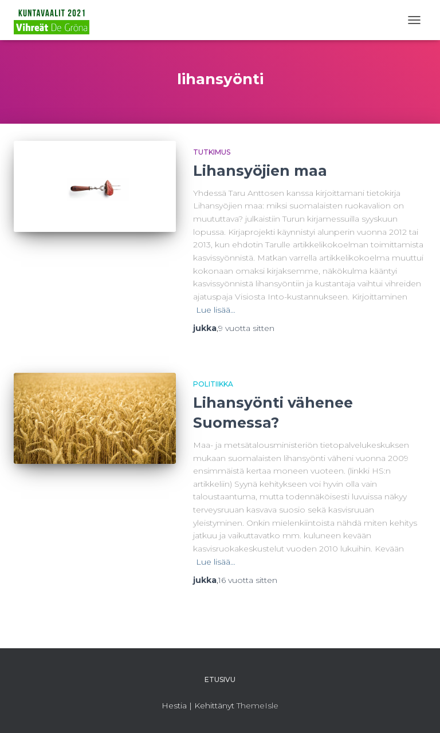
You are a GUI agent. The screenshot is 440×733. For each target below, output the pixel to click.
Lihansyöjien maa (260, 170)
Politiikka (213, 384)
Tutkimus (211, 152)
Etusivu (220, 679)
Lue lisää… (215, 310)
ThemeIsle (257, 705)
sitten (246, 328)
